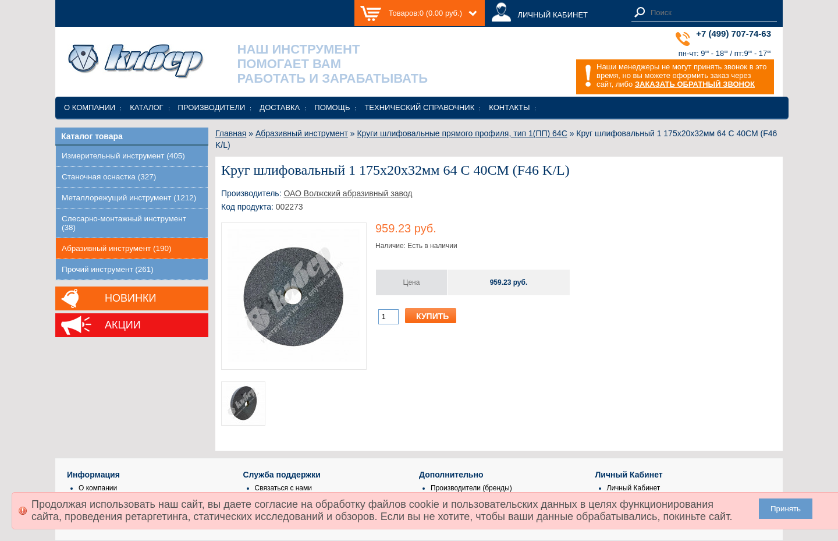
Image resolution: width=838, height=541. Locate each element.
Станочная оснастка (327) (109, 176)
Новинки (130, 298)
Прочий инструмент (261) (108, 269)
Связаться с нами (283, 488)
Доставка (280, 107)
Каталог (146, 107)
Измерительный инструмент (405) (123, 155)
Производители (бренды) (471, 488)
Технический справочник (419, 107)
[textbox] (710, 12)
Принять (785, 508)
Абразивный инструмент (301, 133)
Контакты (509, 107)
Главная (230, 133)
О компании (89, 107)
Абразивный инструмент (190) (117, 248)
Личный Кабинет (634, 488)
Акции (123, 325)
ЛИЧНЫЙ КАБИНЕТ (552, 14)
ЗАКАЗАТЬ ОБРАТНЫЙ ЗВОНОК (695, 84)
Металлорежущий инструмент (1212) (129, 197)
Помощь (332, 107)
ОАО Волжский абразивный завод (347, 193)
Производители (212, 107)
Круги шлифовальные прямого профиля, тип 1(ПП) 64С (462, 133)
